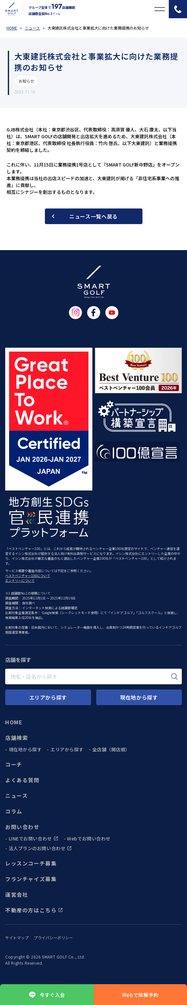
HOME (13, 722)
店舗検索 (16, 738)
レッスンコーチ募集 (31, 863)
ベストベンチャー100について (27, 575)
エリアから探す (67, 749)
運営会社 (16, 894)
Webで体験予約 (140, 994)
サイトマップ (17, 937)
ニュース (16, 795)
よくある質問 (22, 780)
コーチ (13, 764)
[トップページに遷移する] (9, 9)
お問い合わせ (22, 827)
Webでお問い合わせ (89, 838)
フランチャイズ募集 (31, 879)
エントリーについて (19, 580)
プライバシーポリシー (53, 937)
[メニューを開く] (160, 9)
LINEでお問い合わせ (34, 838)
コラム (13, 811)
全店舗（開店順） (111, 749)
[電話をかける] (178, 9)
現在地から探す (25, 749)
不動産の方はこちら (34, 910)
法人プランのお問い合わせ (40, 848)
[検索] (174, 676)
